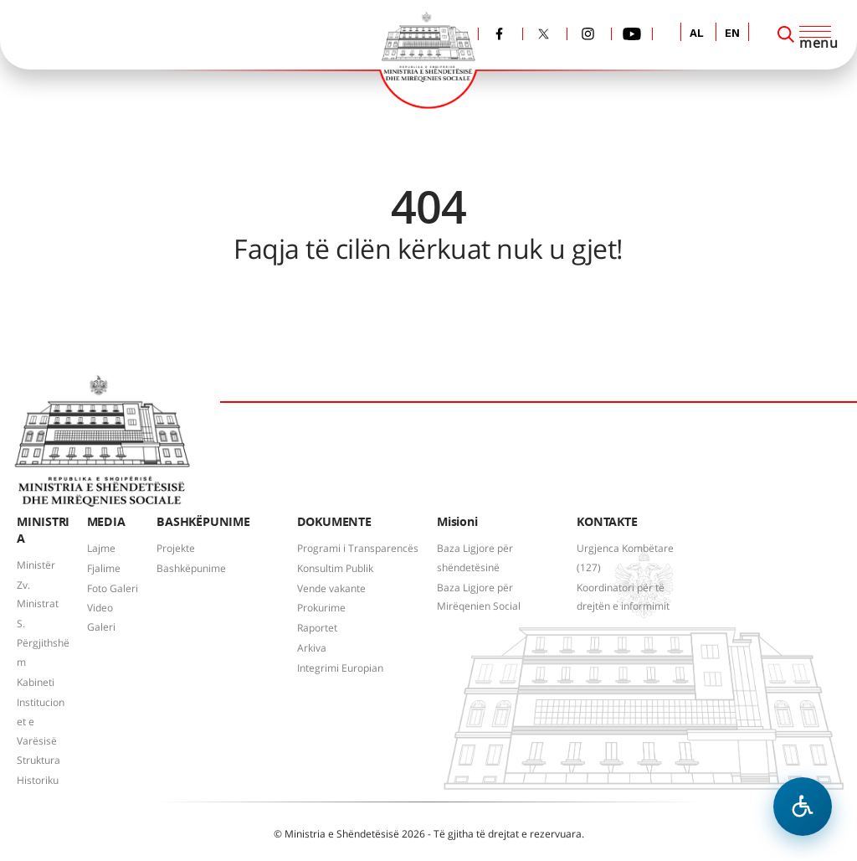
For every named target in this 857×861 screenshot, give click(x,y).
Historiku (38, 780)
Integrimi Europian (340, 668)
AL (697, 33)
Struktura (38, 760)
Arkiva (311, 648)
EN (732, 33)
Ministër (36, 565)
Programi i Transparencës (357, 548)
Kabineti (35, 682)
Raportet (317, 628)
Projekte (176, 548)
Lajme (101, 548)
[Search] (786, 34)
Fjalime (104, 568)
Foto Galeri (112, 588)
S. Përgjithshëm (43, 642)
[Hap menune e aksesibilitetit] (802, 806)
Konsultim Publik (335, 568)
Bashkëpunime (191, 568)
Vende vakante (331, 588)
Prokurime (321, 608)
